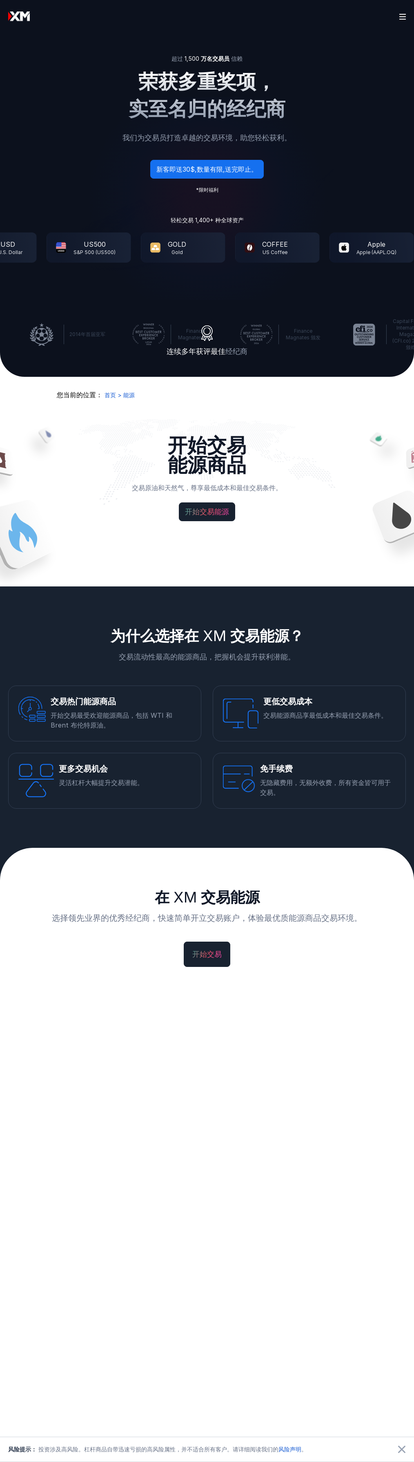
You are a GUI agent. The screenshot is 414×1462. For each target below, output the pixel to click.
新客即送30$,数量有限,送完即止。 (207, 170)
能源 (129, 394)
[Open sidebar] (402, 16)
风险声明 (289, 1449)
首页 (110, 394)
